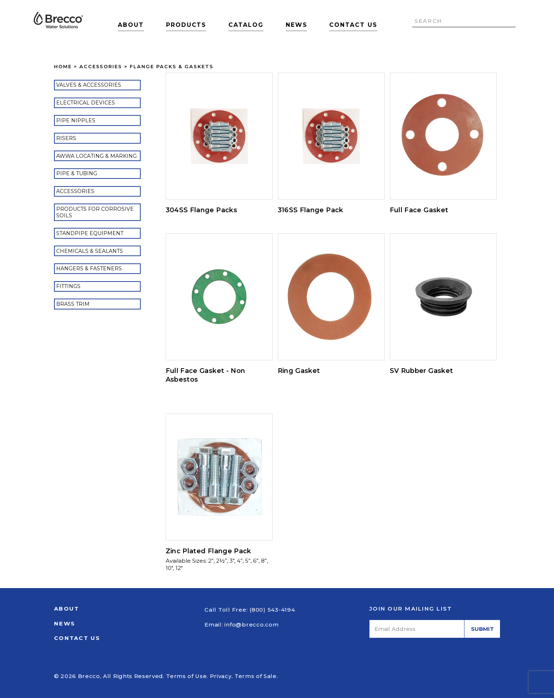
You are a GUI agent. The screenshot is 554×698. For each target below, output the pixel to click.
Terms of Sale (256, 676)
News (296, 24)
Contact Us (353, 24)
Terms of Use (186, 676)
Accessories (100, 66)
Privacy (221, 676)
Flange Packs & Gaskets (172, 66)
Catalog (245, 24)
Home (63, 66)
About (131, 24)
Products (186, 24)
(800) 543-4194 (272, 609)
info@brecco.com (251, 624)
